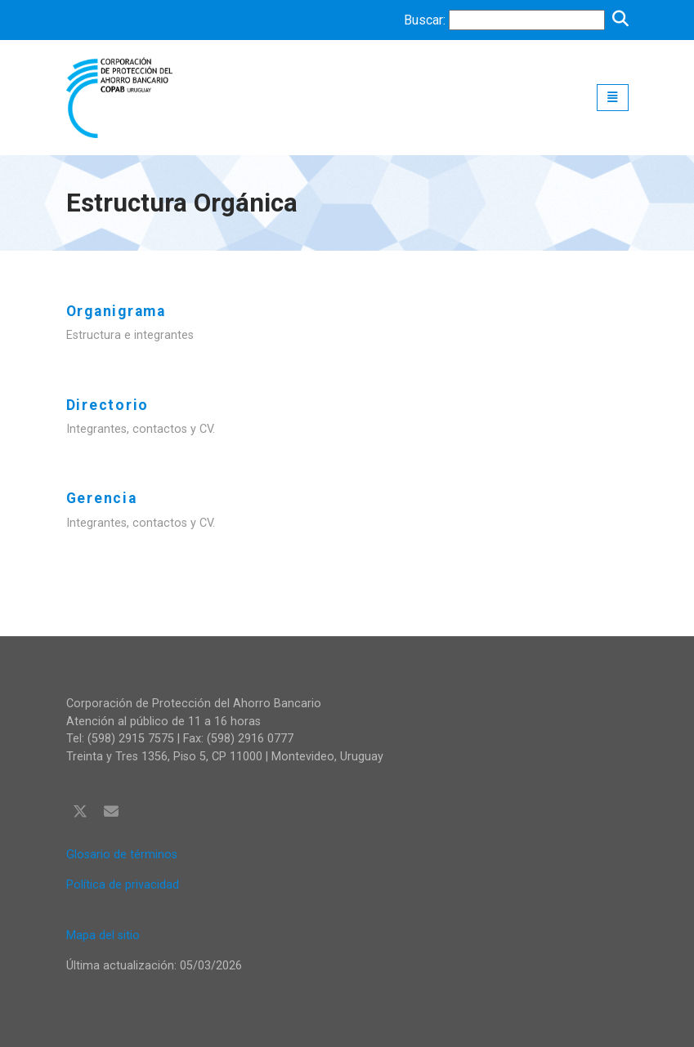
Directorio (108, 405)
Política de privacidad (122, 885)
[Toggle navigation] (613, 97)
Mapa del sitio (103, 935)
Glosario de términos (121, 855)
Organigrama (116, 311)
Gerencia (101, 498)
